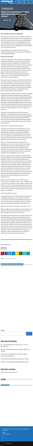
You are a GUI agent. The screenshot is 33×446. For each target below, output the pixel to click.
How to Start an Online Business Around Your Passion (14, 359)
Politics (3, 248)
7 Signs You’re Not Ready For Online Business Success (15, 362)
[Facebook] (3, 438)
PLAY (28, 2)
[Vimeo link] (8, 2)
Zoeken (3, 330)
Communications (7, 8)
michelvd (9, 244)
